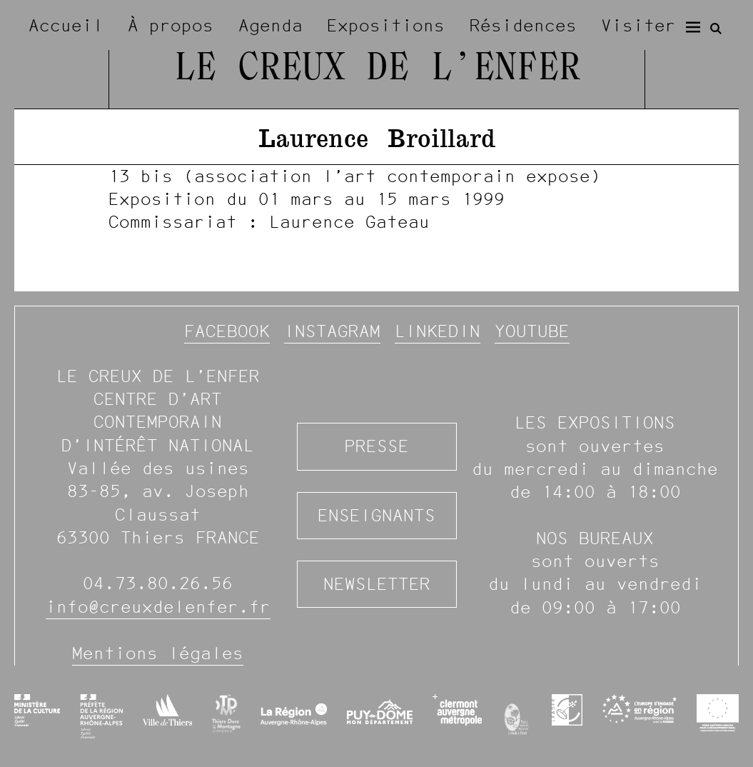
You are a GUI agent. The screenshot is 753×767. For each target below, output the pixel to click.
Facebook (227, 331)
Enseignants (376, 515)
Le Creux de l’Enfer (376, 69)
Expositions (386, 25)
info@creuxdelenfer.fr (158, 606)
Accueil (66, 25)
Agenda (270, 25)
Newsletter (376, 583)
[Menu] (693, 27)
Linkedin (437, 331)
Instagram (332, 331)
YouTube (532, 331)
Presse (377, 446)
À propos (170, 25)
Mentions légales (157, 653)
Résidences (523, 25)
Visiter (638, 25)
